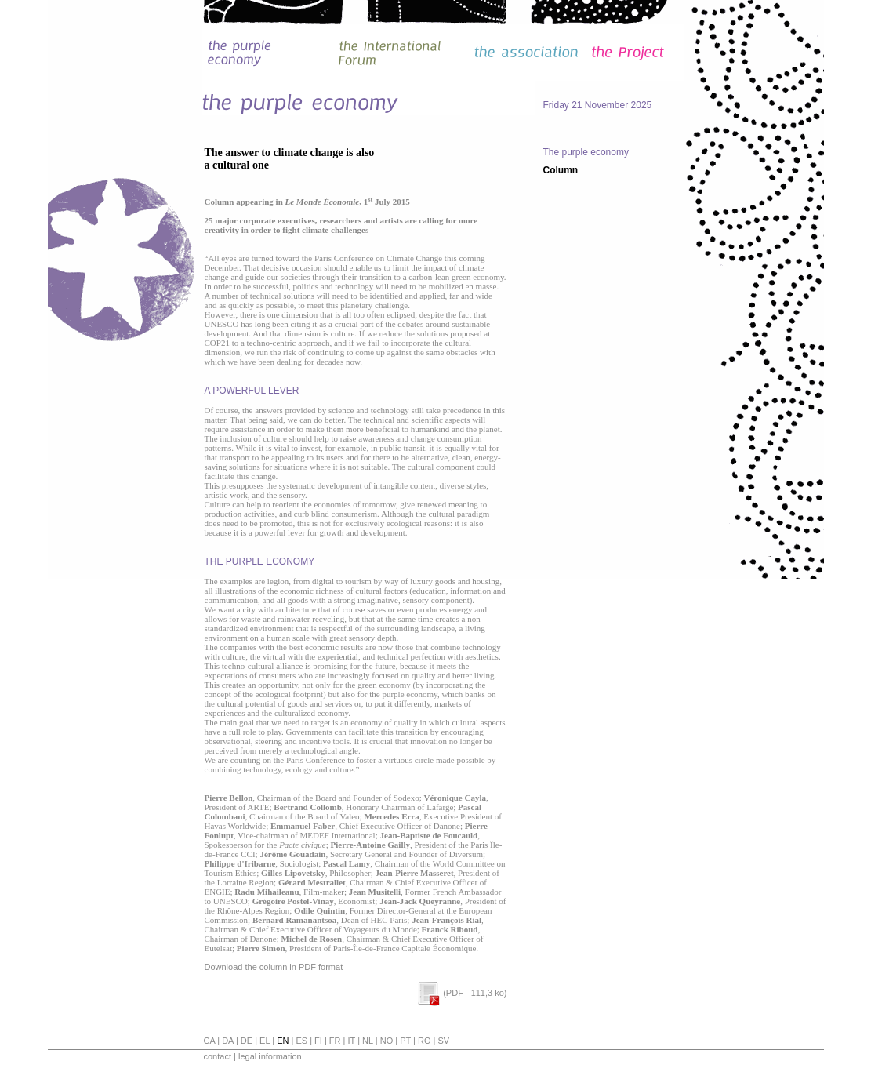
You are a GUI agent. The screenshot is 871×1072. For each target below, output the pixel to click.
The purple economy (586, 152)
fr (335, 1040)
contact (217, 1056)
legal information (270, 1056)
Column (561, 170)
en (283, 1040)
